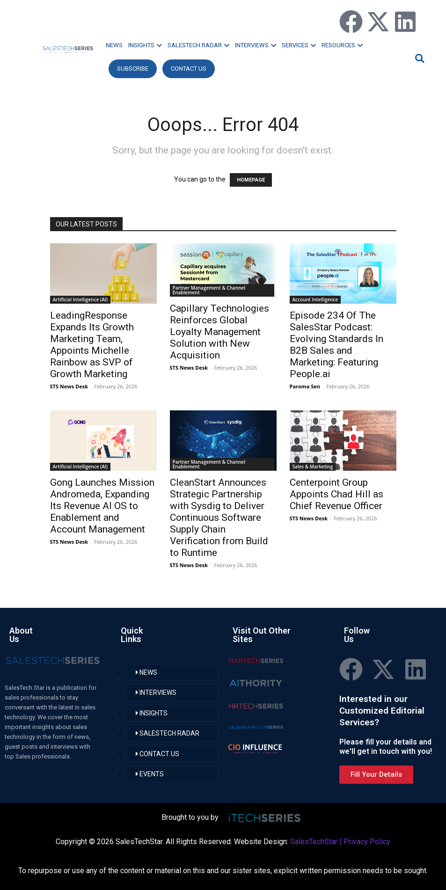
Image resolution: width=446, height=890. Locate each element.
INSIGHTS (145, 45)
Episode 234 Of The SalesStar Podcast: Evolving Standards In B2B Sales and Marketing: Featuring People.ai (336, 344)
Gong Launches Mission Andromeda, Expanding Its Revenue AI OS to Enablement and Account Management (102, 506)
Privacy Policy (367, 841)
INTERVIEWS (255, 45)
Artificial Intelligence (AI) (80, 299)
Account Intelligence (315, 299)
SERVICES (299, 45)
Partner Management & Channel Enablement (209, 290)
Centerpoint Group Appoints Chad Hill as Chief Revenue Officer (336, 494)
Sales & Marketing (312, 466)
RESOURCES (342, 45)
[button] (418, 58)
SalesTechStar (313, 841)
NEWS (114, 45)
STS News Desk (69, 386)
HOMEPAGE (251, 180)
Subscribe (132, 68)
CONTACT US (188, 68)
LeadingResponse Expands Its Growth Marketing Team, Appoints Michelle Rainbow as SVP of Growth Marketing (92, 344)
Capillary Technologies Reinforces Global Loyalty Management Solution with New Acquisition (219, 332)
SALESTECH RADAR (198, 45)
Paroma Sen (305, 386)
